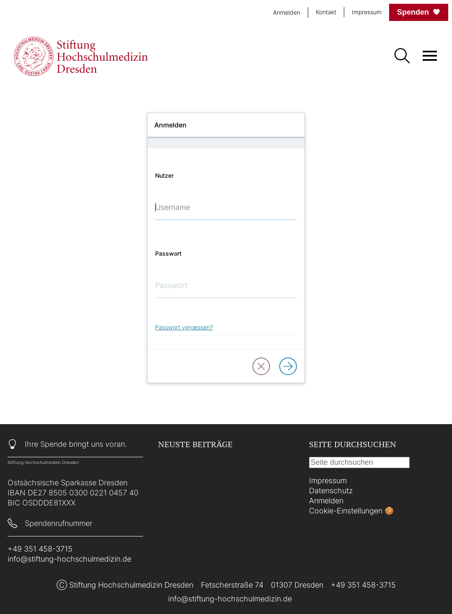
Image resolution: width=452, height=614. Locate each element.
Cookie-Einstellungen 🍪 (351, 510)
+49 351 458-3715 (40, 548)
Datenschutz (331, 490)
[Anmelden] (288, 366)
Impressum (367, 12)
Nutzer (164, 175)
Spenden (418, 12)
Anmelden (326, 500)
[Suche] (401, 56)
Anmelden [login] (286, 12)
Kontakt (326, 12)
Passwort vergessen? (184, 327)
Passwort (168, 253)
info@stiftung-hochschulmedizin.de (69, 558)
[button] (261, 366)
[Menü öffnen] (430, 56)
